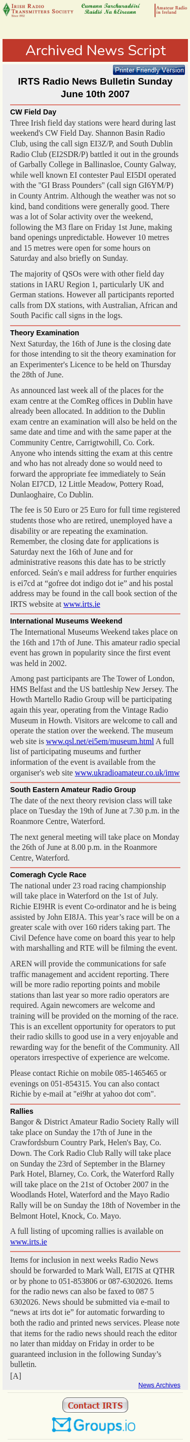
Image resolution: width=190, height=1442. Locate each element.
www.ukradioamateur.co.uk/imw (127, 772)
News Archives (159, 1385)
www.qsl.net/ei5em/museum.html (100, 741)
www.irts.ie (81, 604)
